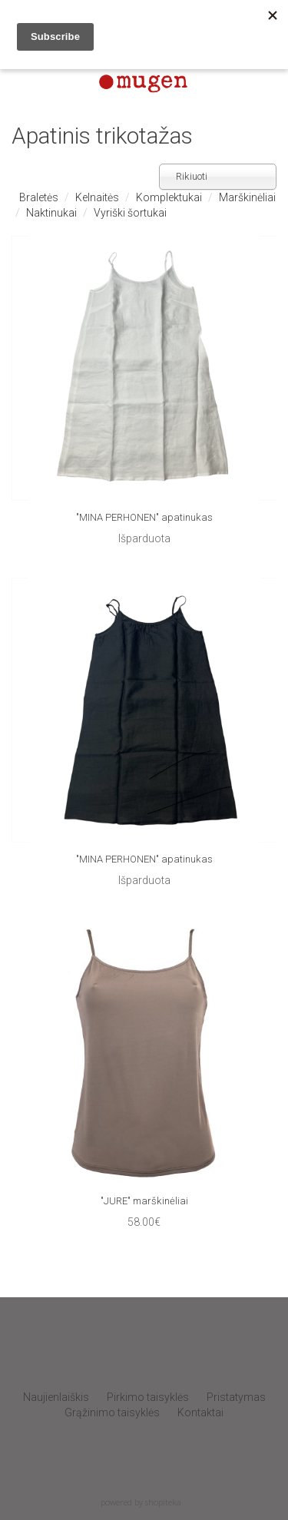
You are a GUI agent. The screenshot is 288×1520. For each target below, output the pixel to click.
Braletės (38, 197)
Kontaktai (200, 1412)
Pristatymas (236, 1397)
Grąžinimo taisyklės (112, 1412)
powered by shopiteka (141, 1502)
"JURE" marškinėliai (144, 1201)
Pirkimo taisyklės (148, 1397)
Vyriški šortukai (130, 213)
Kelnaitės (97, 197)
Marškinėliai (247, 197)
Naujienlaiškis (56, 1397)
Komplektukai (169, 197)
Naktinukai (51, 213)
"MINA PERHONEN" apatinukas (144, 517)
